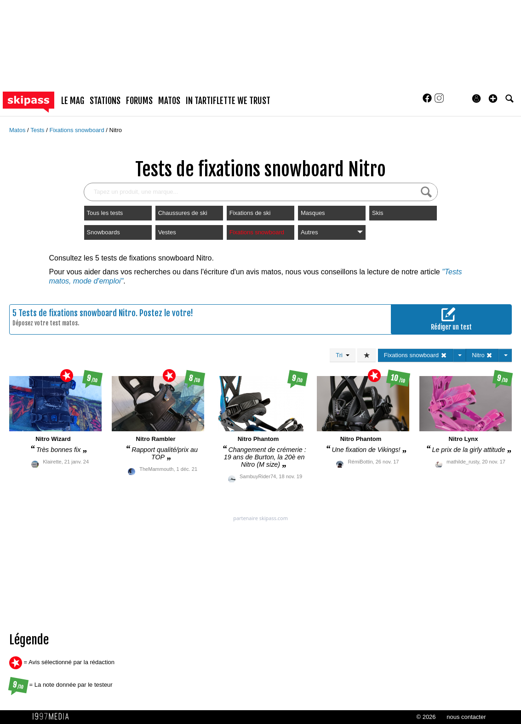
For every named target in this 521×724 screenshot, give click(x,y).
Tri (342, 355)
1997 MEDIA (53, 716)
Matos (18, 130)
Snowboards (103, 232)
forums (139, 100)
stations (105, 100)
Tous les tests (105, 212)
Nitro (115, 130)
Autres (332, 232)
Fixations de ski (250, 212)
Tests (38, 130)
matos (169, 100)
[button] (493, 98)
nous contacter (466, 716)
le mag (72, 100)
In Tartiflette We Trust (228, 100)
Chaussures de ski (182, 212)
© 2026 (425, 716)
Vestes (167, 232)
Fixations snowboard (77, 130)
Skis (378, 212)
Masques (313, 212)
